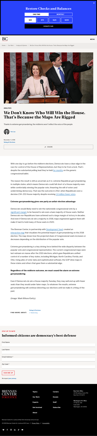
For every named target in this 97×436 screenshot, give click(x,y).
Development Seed (54, 229)
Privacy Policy (36, 423)
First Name (6, 342)
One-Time (36, 14)
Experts (35, 402)
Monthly (60, 14)
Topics (35, 392)
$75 (42, 20)
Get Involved (37, 407)
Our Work (11, 45)
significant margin (19, 212)
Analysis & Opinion (21, 45)
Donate (55, 397)
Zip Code (5, 364)
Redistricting (34, 312)
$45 (30, 20)
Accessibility (46, 423)
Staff (55, 402)
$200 (67, 20)
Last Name (6, 350)
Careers (56, 392)
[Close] (94, 3)
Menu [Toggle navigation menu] (92, 39)
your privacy (12, 378)
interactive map (17, 233)
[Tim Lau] (9, 132)
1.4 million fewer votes (65, 194)
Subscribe (56, 407)
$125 (54, 20)
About (35, 413)
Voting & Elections (9, 142)
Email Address (7, 357)
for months (58, 170)
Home (3, 45)
